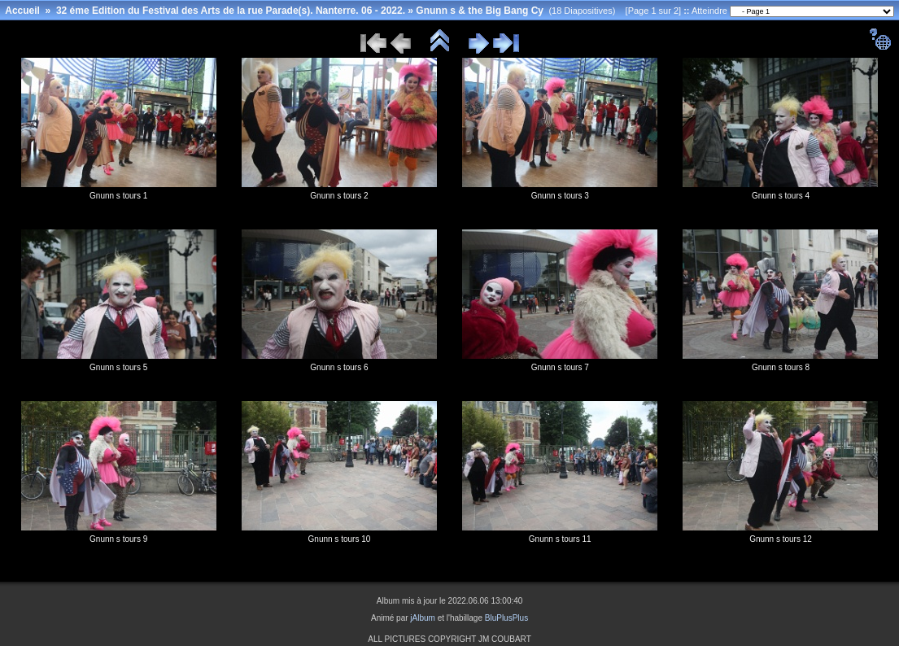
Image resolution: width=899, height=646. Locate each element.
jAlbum (422, 617)
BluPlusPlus (506, 617)
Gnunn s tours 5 (118, 367)
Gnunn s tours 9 (118, 539)
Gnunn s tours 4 (781, 195)
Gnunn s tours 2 (339, 195)
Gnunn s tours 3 (560, 195)
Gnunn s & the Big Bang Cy (479, 10)
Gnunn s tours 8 (781, 367)
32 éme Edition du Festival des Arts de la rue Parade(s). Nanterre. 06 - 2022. (230, 10)
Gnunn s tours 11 (560, 539)
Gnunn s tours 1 (118, 195)
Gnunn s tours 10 (339, 539)
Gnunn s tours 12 (780, 539)
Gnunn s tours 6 (339, 367)
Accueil (22, 10)
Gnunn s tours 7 (560, 367)
